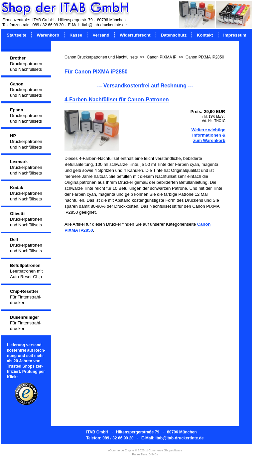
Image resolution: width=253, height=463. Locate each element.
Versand (100, 35)
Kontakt (205, 35)
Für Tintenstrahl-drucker (26, 297)
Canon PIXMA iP (161, 57)
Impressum (234, 35)
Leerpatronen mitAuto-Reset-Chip (26, 271)
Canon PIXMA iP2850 (205, 57)
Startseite (16, 35)
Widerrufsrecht (135, 35)
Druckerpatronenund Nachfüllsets (26, 64)
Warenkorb (48, 35)
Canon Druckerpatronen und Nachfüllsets (101, 57)
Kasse (75, 35)
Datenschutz (174, 35)
